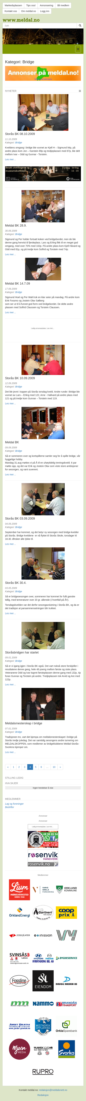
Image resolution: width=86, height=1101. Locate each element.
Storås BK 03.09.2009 (20, 518)
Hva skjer (11, 783)
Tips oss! (31, 5)
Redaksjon (43, 1095)
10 (54, 767)
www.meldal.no (21, 20)
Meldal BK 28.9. (16, 225)
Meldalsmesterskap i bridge (23, 723)
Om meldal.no (28, 11)
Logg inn (44, 11)
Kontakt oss (11, 11)
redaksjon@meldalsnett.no (53, 1090)
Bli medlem (63, 5)
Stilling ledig (14, 777)
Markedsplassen (13, 5)
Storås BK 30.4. (15, 582)
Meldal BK (12, 442)
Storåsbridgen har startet (22, 652)
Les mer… (10, 159)
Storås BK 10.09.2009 (20, 378)
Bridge (18, 142)
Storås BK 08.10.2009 (20, 134)
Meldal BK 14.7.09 (17, 283)
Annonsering (46, 5)
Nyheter (10, 91)
